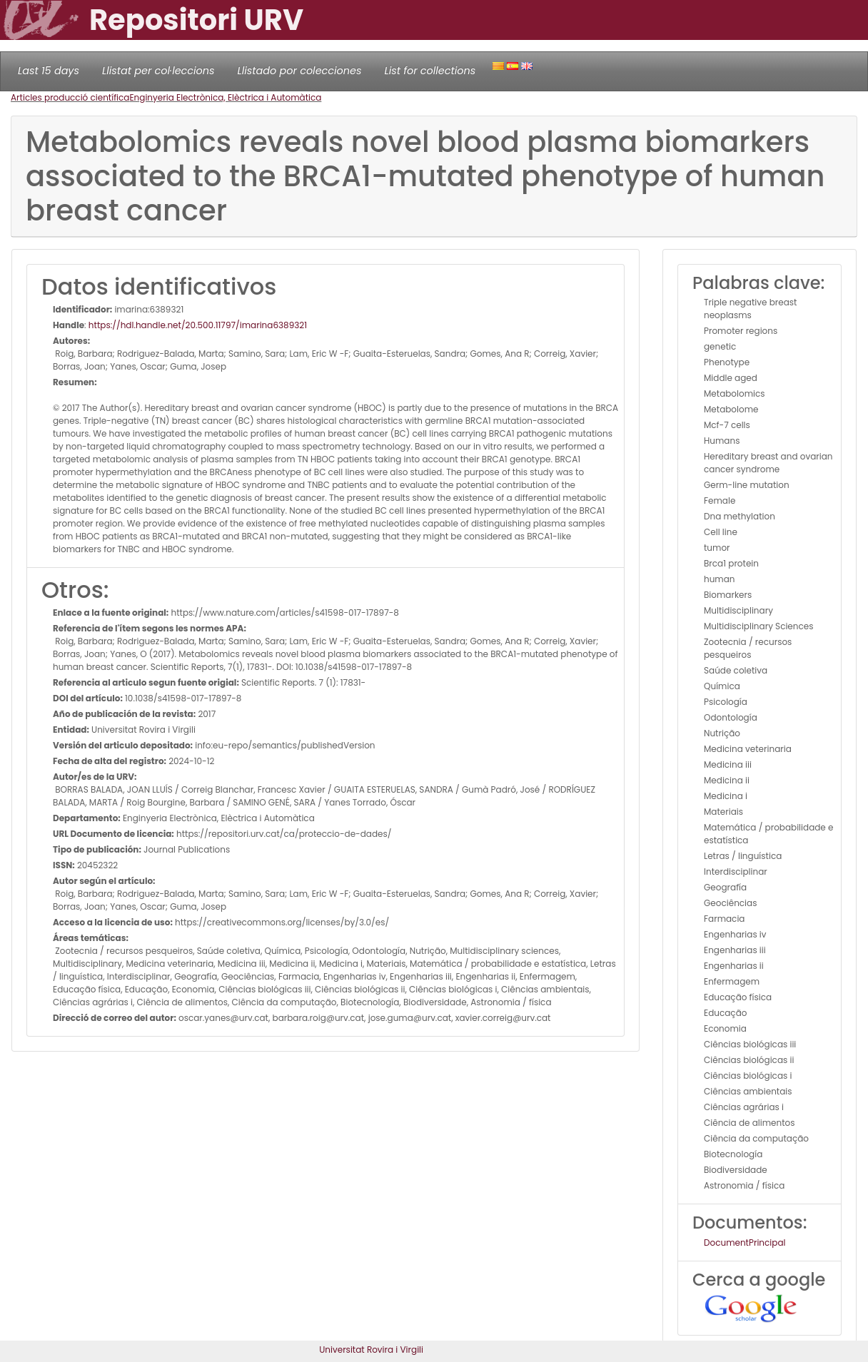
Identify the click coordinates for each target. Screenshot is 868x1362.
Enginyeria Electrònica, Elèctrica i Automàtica (225, 97)
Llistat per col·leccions (158, 70)
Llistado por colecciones (300, 70)
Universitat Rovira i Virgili (371, 1349)
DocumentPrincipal (744, 1242)
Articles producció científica (70, 97)
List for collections (429, 70)
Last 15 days (48, 70)
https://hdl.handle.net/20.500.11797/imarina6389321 (198, 325)
